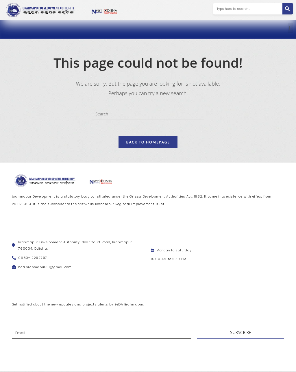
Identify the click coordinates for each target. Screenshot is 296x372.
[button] (290, 28)
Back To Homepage (148, 142)
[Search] (287, 8)
